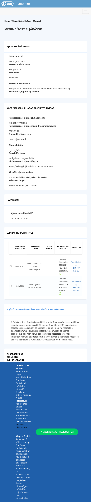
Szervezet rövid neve (19, 64)
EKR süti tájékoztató (21, 426)
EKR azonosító (16, 56)
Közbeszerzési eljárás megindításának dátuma (32, 126)
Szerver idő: (24, 3)
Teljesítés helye (16, 180)
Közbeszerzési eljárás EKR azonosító (27, 117)
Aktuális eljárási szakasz (21, 172)
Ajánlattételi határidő (22, 213)
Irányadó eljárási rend (20, 134)
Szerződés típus (17, 153)
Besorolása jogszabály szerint (24, 91)
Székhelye (14, 72)
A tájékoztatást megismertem (57, 431)
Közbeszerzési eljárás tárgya (23, 161)
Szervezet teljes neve (19, 83)
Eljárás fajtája (16, 145)
